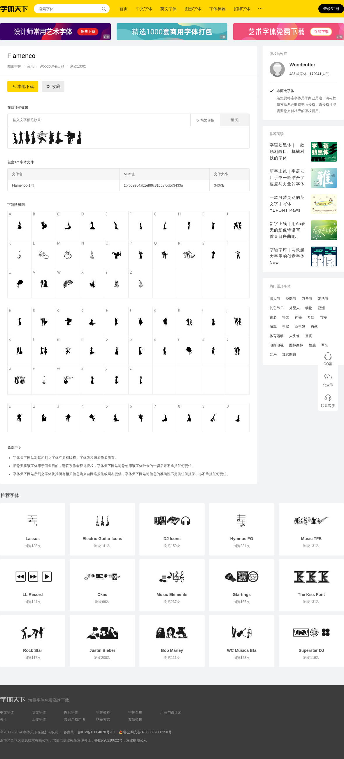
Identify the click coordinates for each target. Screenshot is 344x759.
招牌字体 (242, 8)
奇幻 (310, 317)
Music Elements (172, 594)
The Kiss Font (311, 594)
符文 (285, 317)
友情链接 (135, 719)
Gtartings (242, 594)
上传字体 (39, 719)
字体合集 (135, 712)
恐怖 (323, 317)
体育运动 (277, 336)
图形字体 (193, 8)
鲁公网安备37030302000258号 (147, 732)
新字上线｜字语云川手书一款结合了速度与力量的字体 (287, 177)
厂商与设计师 (170, 712)
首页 (124, 8)
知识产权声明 (74, 719)
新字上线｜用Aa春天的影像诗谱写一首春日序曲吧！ (288, 230)
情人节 (275, 299)
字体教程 (103, 712)
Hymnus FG (241, 538)
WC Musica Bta (241, 650)
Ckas (102, 594)
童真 (308, 336)
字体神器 (217, 8)
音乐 (30, 66)
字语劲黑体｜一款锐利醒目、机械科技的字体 (287, 151)
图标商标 (296, 345)
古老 (273, 317)
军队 (324, 345)
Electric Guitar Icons (102, 538)
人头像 (294, 336)
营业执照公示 (136, 740)
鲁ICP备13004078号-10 (96, 732)
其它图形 (289, 355)
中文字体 (144, 8)
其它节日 (277, 308)
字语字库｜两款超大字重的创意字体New (287, 256)
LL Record (33, 594)
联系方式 (103, 719)
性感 (312, 345)
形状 (285, 327)
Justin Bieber (102, 650)
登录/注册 (331, 8)
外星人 (294, 308)
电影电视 (277, 345)
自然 (314, 327)
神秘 (298, 317)
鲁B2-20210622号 (108, 740)
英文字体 (168, 8)
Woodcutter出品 (52, 66)
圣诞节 (291, 299)
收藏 (56, 86)
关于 (3, 719)
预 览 (234, 120)
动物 (308, 308)
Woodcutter (302, 64)
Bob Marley (172, 650)
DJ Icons (172, 538)
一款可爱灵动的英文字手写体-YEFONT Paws (287, 204)
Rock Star (32, 650)
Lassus (33, 538)
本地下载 (25, 86)
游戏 (273, 327)
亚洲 (321, 308)
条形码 (300, 327)
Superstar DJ (311, 650)
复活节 (323, 299)
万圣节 (307, 299)
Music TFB (311, 538)
